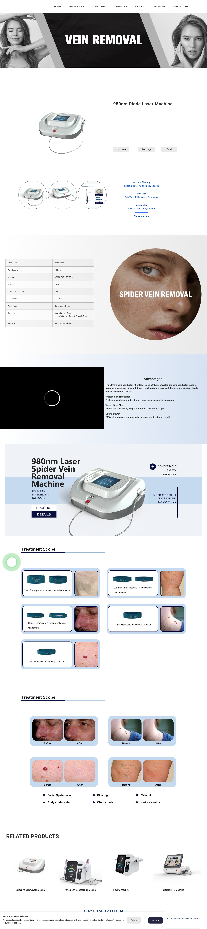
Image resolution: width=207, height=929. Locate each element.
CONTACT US (180, 6)
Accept (155, 920)
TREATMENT (100, 6)
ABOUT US (159, 6)
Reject (134, 920)
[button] (121, 149)
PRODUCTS (76, 6)
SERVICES (121, 6)
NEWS (139, 6)
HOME (57, 6)
